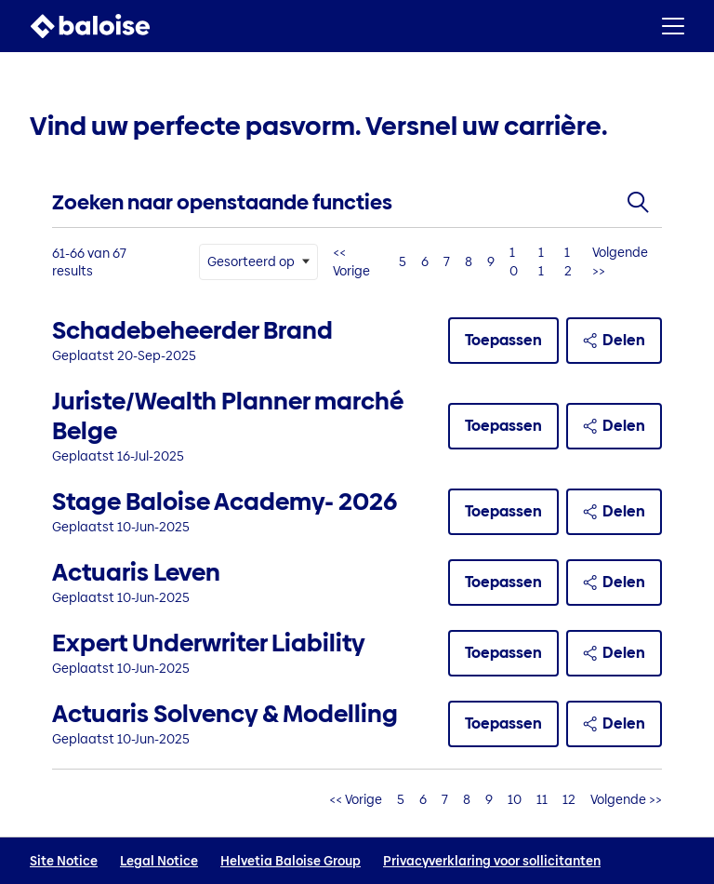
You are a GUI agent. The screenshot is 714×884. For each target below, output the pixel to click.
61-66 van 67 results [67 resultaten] (89, 262)
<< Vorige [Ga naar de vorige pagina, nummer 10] (351, 261)
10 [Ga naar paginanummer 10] (513, 261)
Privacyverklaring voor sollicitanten (492, 861)
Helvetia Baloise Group (290, 861)
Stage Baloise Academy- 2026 (224, 501)
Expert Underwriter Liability (208, 643)
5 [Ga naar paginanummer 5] (402, 261)
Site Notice (64, 861)
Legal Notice (159, 861)
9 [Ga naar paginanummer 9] (491, 261)
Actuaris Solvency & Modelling (225, 713)
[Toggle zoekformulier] (638, 203)
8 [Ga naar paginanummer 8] (468, 261)
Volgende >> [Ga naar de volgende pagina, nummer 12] (620, 261)
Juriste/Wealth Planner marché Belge (227, 415)
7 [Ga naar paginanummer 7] (446, 261)
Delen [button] (614, 340)
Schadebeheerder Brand (192, 330)
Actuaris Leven (136, 572)
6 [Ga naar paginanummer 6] (425, 261)
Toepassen (503, 340)
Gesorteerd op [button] (251, 261)
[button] (673, 26)
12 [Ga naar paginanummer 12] (568, 261)
